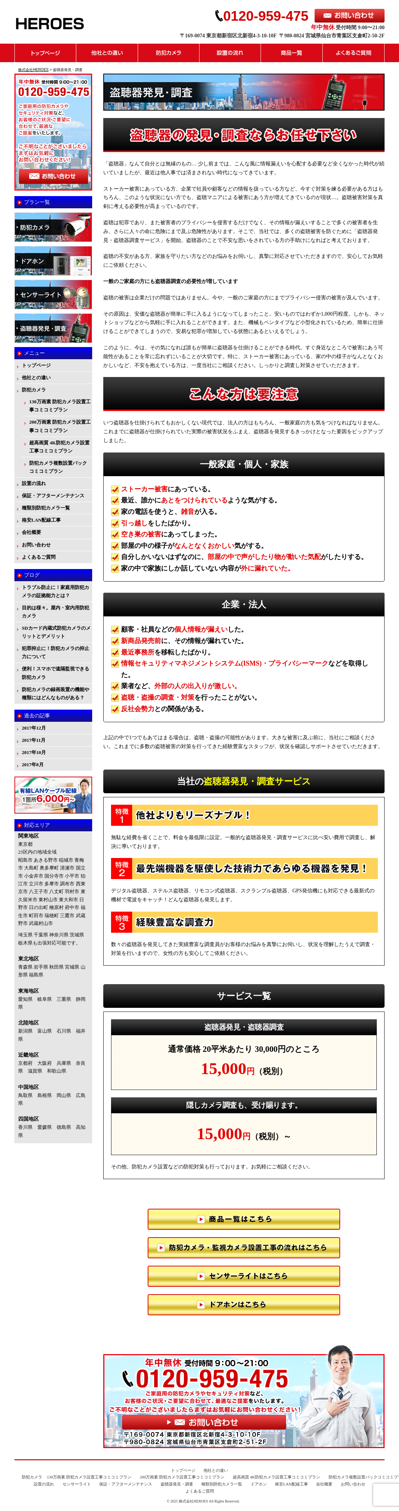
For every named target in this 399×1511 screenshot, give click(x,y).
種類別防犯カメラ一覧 (46, 508)
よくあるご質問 (354, 53)
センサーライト (77, 1484)
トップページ (45, 53)
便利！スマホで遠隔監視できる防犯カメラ (55, 673)
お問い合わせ (36, 545)
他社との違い (107, 53)
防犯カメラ (169, 53)
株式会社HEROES (193, 1501)
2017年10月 (34, 752)
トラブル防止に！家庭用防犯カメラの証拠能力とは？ (55, 591)
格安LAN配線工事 (41, 520)
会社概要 (31, 532)
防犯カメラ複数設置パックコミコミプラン (58, 467)
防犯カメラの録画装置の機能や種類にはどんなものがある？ (55, 693)
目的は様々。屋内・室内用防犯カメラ (55, 612)
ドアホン (259, 1484)
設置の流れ (230, 53)
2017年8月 (33, 764)
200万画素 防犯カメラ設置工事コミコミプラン (60, 426)
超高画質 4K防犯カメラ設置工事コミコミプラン (59, 447)
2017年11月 (34, 740)
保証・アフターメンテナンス (53, 495)
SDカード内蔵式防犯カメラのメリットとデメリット (56, 632)
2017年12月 (34, 728)
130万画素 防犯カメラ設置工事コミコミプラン (60, 406)
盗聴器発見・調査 (177, 1484)
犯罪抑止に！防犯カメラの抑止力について (55, 652)
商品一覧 (292, 53)
